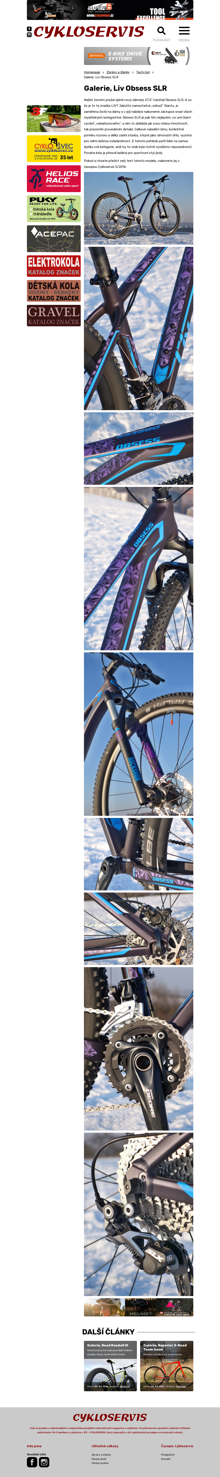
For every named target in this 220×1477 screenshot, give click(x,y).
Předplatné (168, 1454)
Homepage (92, 72)
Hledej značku (100, 1463)
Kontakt (165, 1458)
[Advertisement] (54, 74)
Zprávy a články (118, 72)
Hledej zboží (99, 1458)
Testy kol (143, 72)
